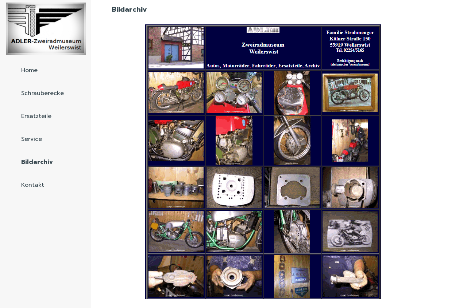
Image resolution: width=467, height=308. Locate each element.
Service (31, 139)
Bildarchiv (37, 162)
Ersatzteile (36, 116)
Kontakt (32, 185)
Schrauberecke (42, 93)
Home (29, 70)
